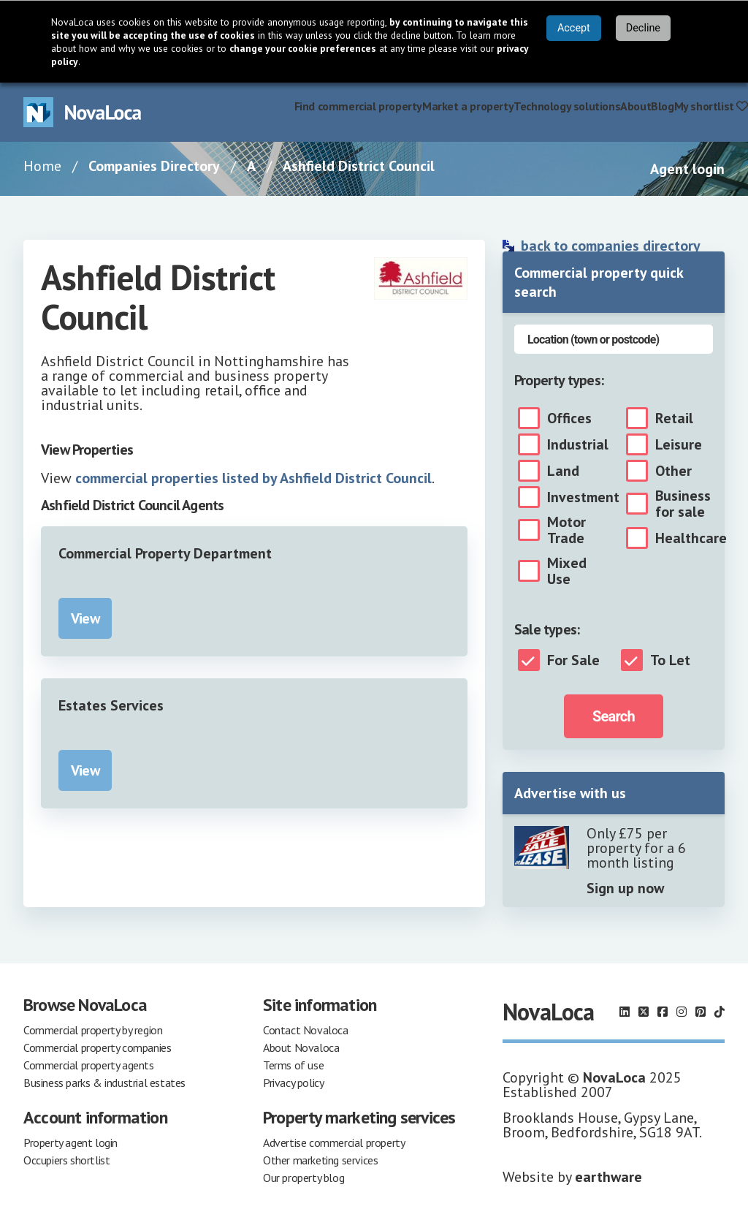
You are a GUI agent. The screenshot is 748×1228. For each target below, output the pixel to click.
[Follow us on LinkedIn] (624, 1011)
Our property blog (303, 1177)
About (635, 106)
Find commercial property (358, 106)
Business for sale (683, 504)
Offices (569, 418)
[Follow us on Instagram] (681, 1011)
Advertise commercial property (334, 1142)
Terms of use (293, 1065)
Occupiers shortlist (66, 1160)
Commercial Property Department (165, 553)
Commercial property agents (88, 1065)
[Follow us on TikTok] (719, 1011)
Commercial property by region (92, 1030)
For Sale (573, 660)
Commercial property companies (97, 1047)
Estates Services (111, 705)
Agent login (687, 168)
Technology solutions (567, 106)
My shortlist (711, 106)
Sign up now (625, 888)
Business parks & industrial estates (104, 1082)
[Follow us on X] (643, 1011)
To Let (670, 660)
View (85, 618)
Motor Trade (566, 530)
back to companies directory (611, 245)
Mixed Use (567, 571)
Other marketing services (320, 1160)
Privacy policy (293, 1082)
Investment (583, 497)
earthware (608, 1176)
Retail (674, 418)
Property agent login (70, 1142)
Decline (643, 28)
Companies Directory (154, 166)
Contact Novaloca (305, 1030)
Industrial (577, 444)
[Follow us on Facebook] (662, 1011)
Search (613, 716)
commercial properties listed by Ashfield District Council (253, 478)
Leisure (678, 444)
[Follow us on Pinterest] (700, 1011)
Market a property (468, 106)
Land (563, 471)
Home (42, 166)
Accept (573, 28)
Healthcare (691, 538)
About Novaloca (301, 1047)
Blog (662, 106)
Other (673, 471)
